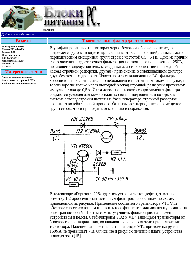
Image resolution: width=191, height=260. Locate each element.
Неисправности (11, 55)
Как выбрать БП (12, 57)
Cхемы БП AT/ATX (13, 49)
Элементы (8, 63)
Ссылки (6, 66)
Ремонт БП (8, 52)
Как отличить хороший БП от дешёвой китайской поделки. (19, 81)
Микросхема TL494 (13, 60)
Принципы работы (13, 46)
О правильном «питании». (17, 77)
